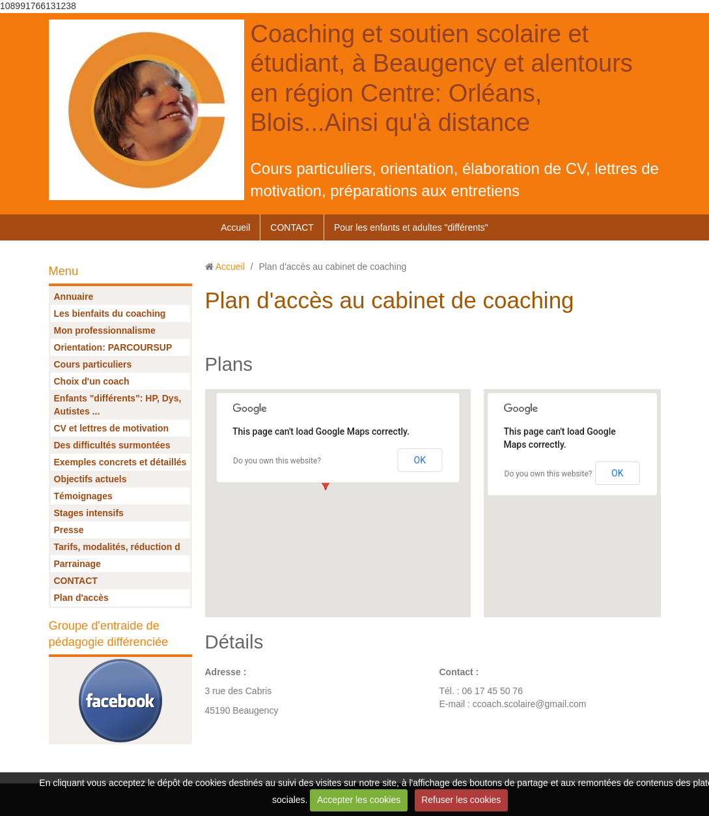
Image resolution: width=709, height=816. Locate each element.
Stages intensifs (89, 513)
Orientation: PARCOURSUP (113, 347)
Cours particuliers (93, 364)
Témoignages (83, 496)
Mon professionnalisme (105, 330)
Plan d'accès (81, 597)
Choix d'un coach (92, 381)
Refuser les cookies (461, 799)
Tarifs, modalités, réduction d (117, 547)
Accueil (235, 227)
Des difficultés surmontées (112, 445)
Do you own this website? (277, 460)
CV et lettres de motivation (111, 428)
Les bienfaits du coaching (110, 313)
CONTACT (292, 227)
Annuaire (74, 296)
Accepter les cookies (358, 799)
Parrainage (77, 564)
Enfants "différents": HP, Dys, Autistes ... (118, 404)
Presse (69, 530)
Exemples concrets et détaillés (120, 462)
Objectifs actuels (90, 479)
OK (420, 460)
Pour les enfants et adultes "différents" (411, 227)
